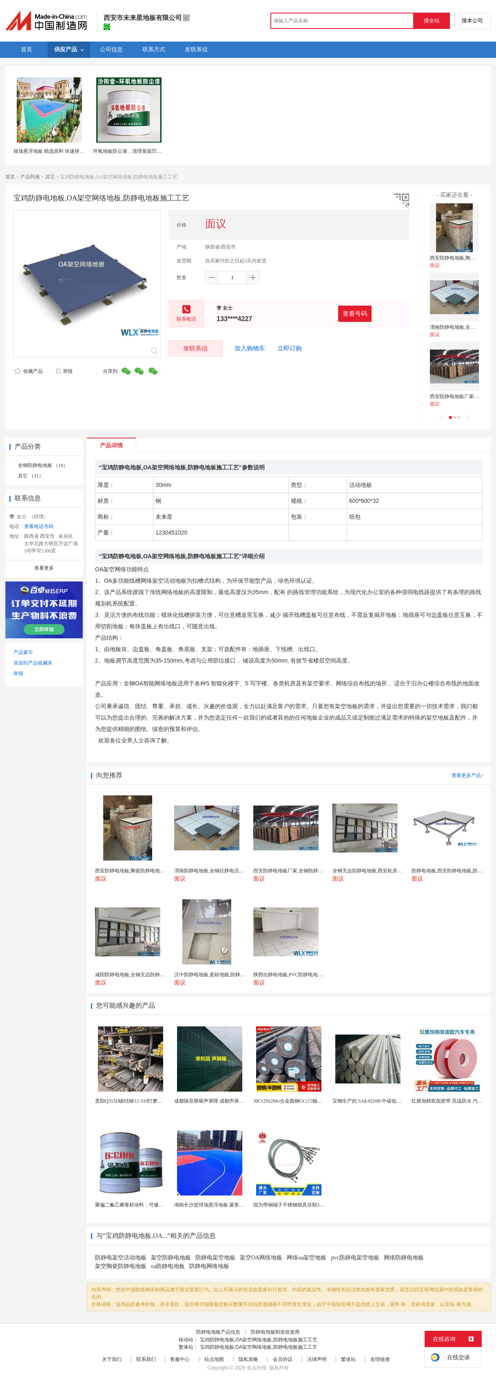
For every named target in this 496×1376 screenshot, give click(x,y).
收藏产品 (28, 371)
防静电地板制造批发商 (275, 1332)
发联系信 (195, 348)
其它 (50, 177)
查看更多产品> (468, 775)
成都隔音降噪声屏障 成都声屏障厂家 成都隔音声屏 (229, 1101)
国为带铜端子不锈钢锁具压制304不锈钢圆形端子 (306, 1205)
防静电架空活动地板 (120, 1258)
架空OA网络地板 (261, 1258)
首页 (10, 177)
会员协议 (282, 1359)
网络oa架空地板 (306, 1258)
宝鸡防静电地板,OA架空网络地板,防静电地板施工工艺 (258, 1340)
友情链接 (380, 1359)
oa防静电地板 (168, 1266)
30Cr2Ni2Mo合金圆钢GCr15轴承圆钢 (292, 1101)
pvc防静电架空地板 (355, 1258)
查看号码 (355, 313)
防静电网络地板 (209, 1266)
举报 (64, 371)
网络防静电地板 (404, 1258)
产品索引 (23, 652)
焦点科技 (256, 1368)
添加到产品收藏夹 (33, 663)
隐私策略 (248, 1359)
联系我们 (146, 1359)
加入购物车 (250, 348)
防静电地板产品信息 (218, 1332)
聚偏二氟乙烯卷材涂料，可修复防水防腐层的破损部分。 (156, 1205)
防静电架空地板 (215, 1258)
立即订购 (289, 348)
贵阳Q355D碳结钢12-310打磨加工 (131, 1101)
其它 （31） (31, 476)
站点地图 (214, 1359)
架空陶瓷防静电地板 (120, 1266)
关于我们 (112, 1359)
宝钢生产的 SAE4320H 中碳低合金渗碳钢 (376, 1101)
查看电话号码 (38, 526)
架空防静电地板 (171, 1258)
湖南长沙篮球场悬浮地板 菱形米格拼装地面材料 (226, 1205)
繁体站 (348, 1359)
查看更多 (44, 568)
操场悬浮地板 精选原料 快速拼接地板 (53, 151)
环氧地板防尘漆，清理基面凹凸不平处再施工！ (144, 151)
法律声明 (317, 1359)
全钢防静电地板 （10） (43, 465)
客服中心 (180, 1359)
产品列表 (30, 177)
